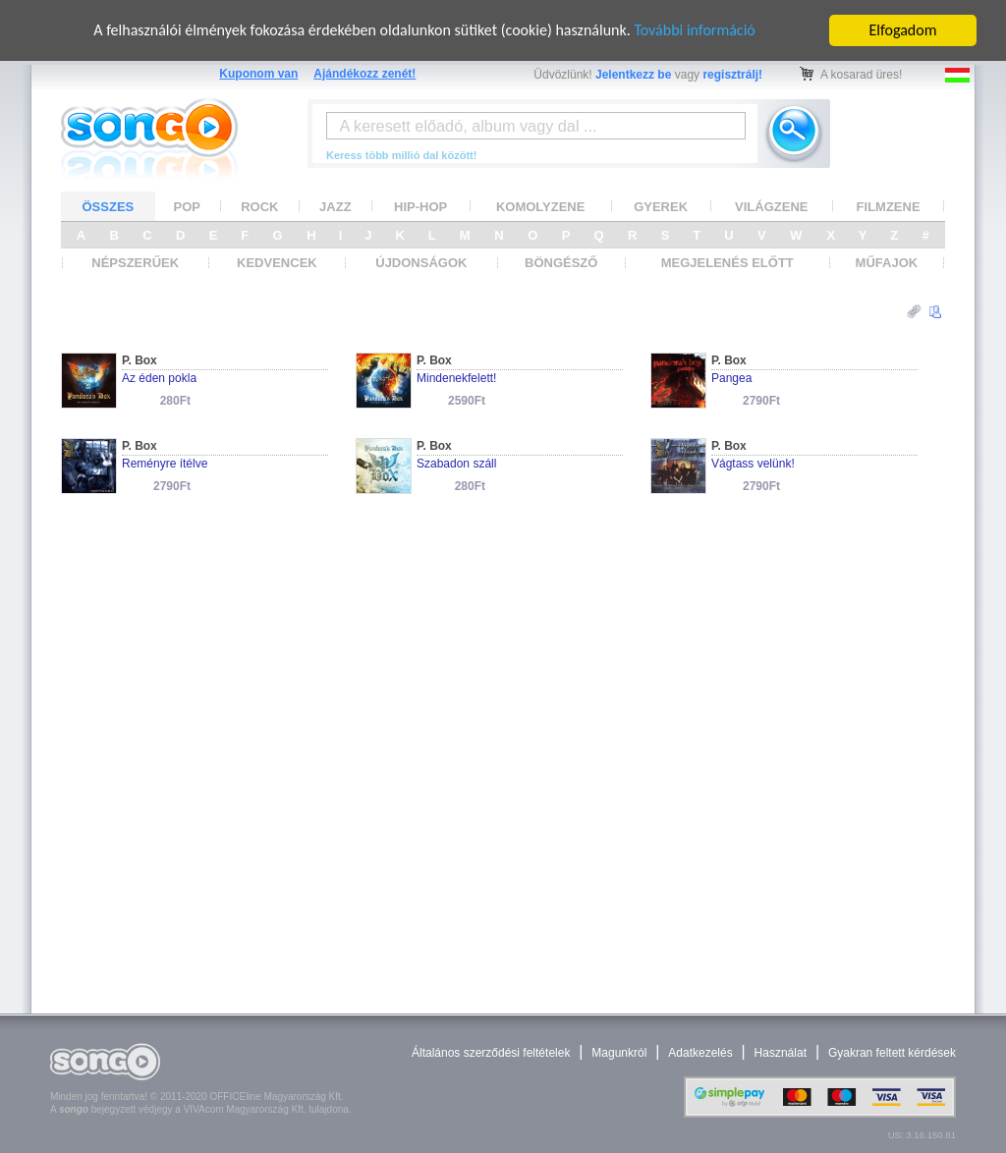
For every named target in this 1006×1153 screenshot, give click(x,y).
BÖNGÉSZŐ (561, 262)
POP (187, 205)
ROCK (259, 205)
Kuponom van (258, 74)
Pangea (731, 378)
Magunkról (618, 1053)
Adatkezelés (700, 1053)
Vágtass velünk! (753, 463)
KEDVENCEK (277, 262)
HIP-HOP (420, 205)
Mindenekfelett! (456, 378)
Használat (780, 1053)
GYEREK (661, 205)
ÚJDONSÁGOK (421, 262)
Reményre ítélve (164, 463)
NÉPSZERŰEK (135, 262)
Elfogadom (903, 30)
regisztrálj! (732, 75)
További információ (694, 30)
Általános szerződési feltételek (491, 1053)
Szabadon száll (456, 463)
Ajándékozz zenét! (364, 74)
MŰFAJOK (887, 262)
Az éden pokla (159, 378)
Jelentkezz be (633, 75)
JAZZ (335, 205)
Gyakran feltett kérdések (892, 1053)
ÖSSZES (109, 205)
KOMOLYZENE (541, 205)
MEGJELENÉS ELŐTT (727, 262)
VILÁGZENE (771, 205)
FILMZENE (889, 205)
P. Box (139, 360)
